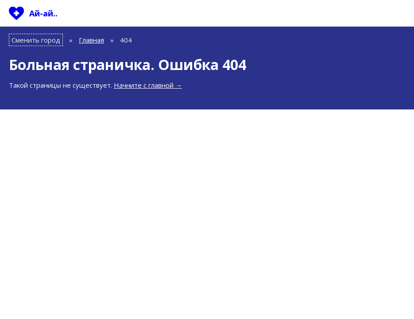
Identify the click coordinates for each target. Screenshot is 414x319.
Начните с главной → (148, 85)
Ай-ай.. (43, 13)
